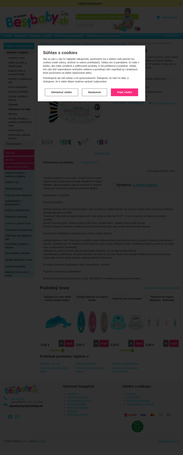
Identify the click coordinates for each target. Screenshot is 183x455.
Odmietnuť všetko (61, 75)
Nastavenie (94, 75)
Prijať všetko (124, 75)
